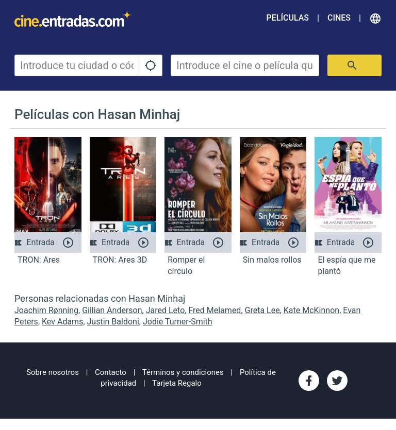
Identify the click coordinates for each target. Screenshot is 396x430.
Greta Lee (262, 310)
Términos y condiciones (183, 372)
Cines (339, 18)
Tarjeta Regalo (177, 383)
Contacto (110, 372)
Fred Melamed (214, 310)
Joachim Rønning (46, 310)
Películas (288, 18)
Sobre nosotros (52, 372)
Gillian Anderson (112, 310)
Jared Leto (165, 310)
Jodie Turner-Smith (177, 321)
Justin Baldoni (113, 321)
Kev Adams (62, 321)
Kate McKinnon (311, 310)
